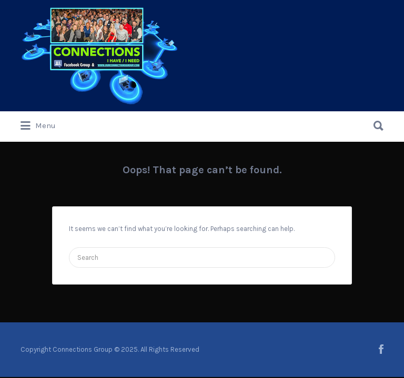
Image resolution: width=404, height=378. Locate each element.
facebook (381, 349)
